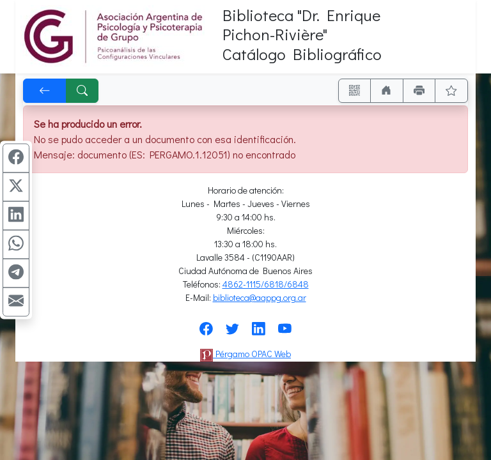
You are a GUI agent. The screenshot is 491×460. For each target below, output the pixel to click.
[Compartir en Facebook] (16, 158)
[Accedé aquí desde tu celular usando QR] (354, 91)
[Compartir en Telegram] (16, 273)
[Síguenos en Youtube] (285, 332)
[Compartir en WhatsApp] (16, 244)
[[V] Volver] (44, 91)
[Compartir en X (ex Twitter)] (16, 187)
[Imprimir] (419, 91)
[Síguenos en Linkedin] (258, 332)
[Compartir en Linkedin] (16, 216)
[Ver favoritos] (451, 91)
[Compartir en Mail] (16, 302)
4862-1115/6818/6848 (265, 284)
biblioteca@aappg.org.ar (259, 297)
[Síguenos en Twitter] (232, 332)
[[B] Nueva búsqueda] (82, 91)
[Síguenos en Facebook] (206, 332)
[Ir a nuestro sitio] (386, 91)
